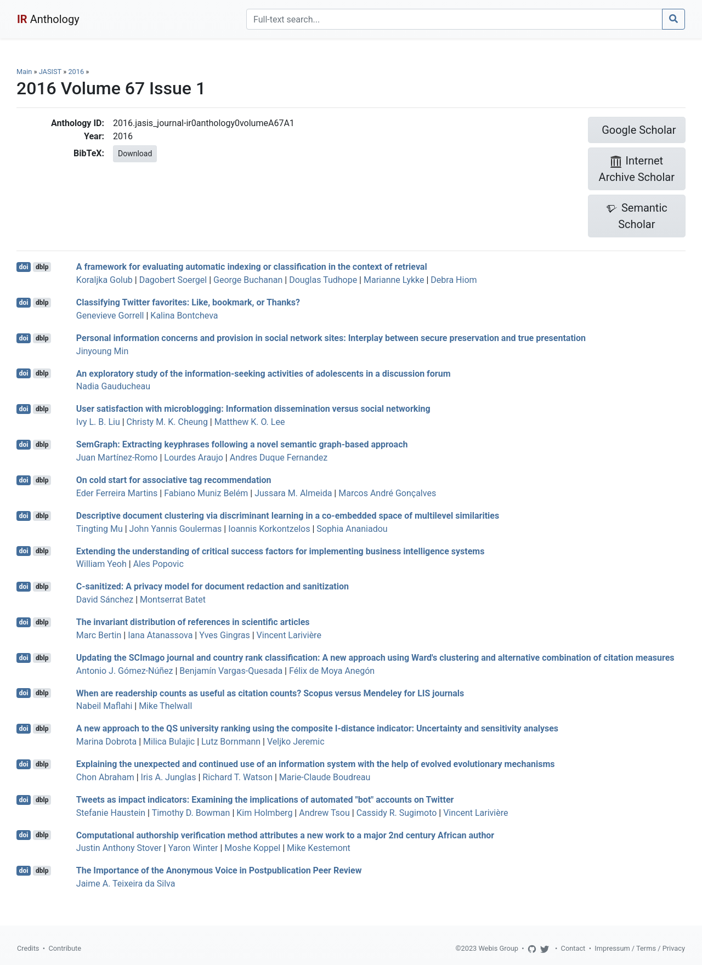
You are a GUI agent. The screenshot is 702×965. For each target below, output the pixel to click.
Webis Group (498, 948)
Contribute (64, 948)
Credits (28, 948)
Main (24, 71)
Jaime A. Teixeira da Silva (126, 883)
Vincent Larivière (289, 635)
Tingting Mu (99, 529)
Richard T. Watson (237, 777)
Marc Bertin (99, 635)
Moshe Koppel (252, 848)
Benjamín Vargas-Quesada (230, 671)
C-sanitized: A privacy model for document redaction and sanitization (212, 586)
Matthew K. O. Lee (249, 422)
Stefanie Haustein (110, 813)
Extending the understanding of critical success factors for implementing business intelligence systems (280, 551)
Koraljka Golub (104, 280)
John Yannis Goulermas (175, 529)
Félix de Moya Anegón (332, 671)
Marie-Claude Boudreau (324, 777)
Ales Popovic (158, 564)
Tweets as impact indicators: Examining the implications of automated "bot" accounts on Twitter (265, 799)
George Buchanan (247, 280)
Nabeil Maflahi (104, 706)
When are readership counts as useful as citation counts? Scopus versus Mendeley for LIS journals (270, 693)
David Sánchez (104, 599)
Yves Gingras (224, 635)
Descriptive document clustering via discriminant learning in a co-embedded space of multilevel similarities (287, 515)
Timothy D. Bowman (191, 813)
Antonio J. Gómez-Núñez (124, 671)
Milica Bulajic (169, 741)
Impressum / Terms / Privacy (640, 948)
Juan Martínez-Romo (117, 457)
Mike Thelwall (165, 706)
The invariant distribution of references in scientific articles (193, 622)
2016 (76, 71)
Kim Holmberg (264, 813)
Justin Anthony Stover (119, 848)
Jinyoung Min (102, 351)
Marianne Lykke (394, 280)
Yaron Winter (193, 848)
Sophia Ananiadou (351, 529)
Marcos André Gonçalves (387, 493)
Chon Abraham (105, 777)
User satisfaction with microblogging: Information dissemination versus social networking (253, 409)
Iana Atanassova (160, 635)
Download (135, 153)
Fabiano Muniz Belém (206, 493)
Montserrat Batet (173, 599)
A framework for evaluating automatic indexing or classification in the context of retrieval (251, 267)
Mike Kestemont (318, 848)
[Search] (454, 19)
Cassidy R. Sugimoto (396, 813)
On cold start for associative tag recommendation (173, 480)
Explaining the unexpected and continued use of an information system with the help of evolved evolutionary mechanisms (315, 764)
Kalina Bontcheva (184, 315)
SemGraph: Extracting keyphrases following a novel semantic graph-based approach (242, 444)
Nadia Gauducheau (113, 386)
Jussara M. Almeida (293, 493)
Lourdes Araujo (193, 457)
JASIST (50, 71)
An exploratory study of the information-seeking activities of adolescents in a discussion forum (263, 373)
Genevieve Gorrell (110, 315)
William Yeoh (101, 564)
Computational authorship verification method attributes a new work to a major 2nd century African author (285, 835)
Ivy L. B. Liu (98, 422)
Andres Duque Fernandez (278, 457)
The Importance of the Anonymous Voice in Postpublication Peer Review (219, 870)
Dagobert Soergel (173, 280)
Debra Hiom (454, 280)
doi (24, 267)
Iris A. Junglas (168, 777)
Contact (573, 948)
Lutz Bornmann (231, 741)
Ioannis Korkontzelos (269, 529)
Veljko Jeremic (296, 741)
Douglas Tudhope (323, 280)
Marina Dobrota (106, 741)
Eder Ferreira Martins (117, 493)
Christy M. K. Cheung (167, 422)
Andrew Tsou (324, 813)
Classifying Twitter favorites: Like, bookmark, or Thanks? (188, 302)
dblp (42, 267)
